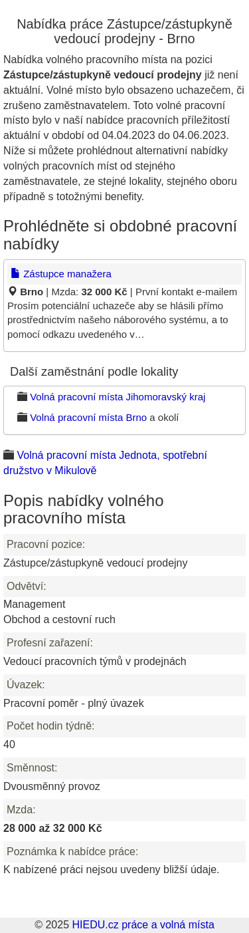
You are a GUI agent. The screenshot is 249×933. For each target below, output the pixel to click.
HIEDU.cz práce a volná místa (143, 924)
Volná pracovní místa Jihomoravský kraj (117, 396)
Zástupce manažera (61, 273)
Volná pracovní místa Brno (88, 417)
